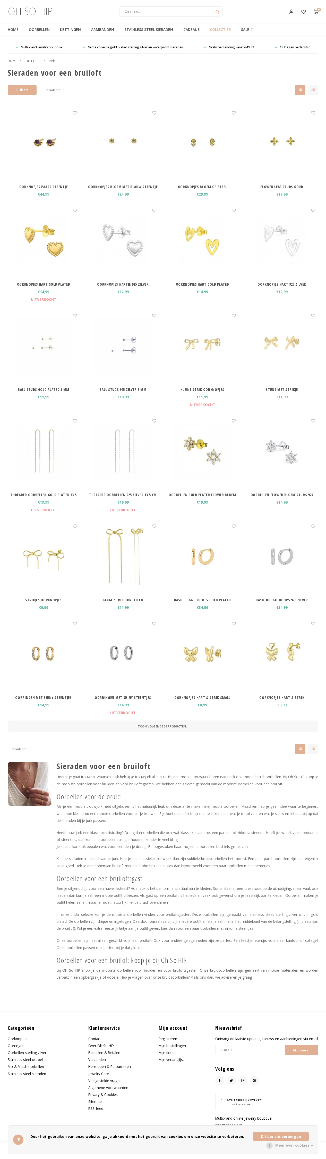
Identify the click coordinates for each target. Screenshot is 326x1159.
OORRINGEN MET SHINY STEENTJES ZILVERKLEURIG (123, 702)
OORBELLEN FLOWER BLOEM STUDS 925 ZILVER (282, 500)
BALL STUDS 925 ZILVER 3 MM (122, 394)
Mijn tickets (167, 1057)
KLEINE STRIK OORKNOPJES (202, 394)
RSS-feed (95, 1113)
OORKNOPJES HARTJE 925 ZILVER (123, 289)
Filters (22, 95)
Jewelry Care (98, 1078)
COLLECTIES (220, 34)
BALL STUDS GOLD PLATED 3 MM (43, 394)
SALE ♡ (247, 34)
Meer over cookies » (294, 1145)
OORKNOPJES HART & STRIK (281, 702)
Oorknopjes (17, 1043)
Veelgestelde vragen (105, 1085)
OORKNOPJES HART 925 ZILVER (282, 289)
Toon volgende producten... (163, 731)
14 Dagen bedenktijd (292, 52)
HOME (13, 34)
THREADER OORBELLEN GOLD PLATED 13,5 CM (43, 500)
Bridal (52, 66)
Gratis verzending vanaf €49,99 (228, 52)
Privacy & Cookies (103, 1099)
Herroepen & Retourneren (109, 1071)
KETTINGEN (70, 34)
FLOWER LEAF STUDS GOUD (281, 191)
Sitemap (95, 1106)
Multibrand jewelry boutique (38, 52)
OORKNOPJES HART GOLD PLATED (43, 289)
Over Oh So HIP (101, 1050)
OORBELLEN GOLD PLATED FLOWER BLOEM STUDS (202, 500)
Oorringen (16, 1050)
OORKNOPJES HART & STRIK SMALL (202, 702)
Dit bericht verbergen (281, 1136)
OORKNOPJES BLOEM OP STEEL (202, 191)
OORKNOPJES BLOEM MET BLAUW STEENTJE (123, 191)
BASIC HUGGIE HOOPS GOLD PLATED (202, 605)
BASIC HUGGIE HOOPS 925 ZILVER (282, 605)
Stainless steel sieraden (27, 1078)
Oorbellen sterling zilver (27, 1057)
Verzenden (97, 1064)
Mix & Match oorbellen (26, 1071)
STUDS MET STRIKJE (282, 394)
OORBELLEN (39, 34)
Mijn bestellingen (172, 1050)
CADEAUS (191, 34)
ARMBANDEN (102, 34)
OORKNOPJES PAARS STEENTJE (43, 191)
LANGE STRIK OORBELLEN (123, 605)
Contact (94, 1043)
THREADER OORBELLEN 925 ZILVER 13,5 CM (123, 499)
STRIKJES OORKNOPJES (43, 605)
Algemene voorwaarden (108, 1092)
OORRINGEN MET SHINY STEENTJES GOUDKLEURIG (43, 702)
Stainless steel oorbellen (28, 1064)
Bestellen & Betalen (104, 1057)
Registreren (168, 1043)
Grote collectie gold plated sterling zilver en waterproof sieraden (132, 52)
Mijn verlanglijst (171, 1064)
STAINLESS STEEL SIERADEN (148, 34)
